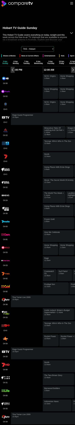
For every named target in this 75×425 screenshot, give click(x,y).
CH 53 (5, 249)
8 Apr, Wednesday (38, 62)
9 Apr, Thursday (50, 62)
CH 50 (5, 80)
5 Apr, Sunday (5, 62)
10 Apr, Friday (61, 62)
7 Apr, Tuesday (26, 62)
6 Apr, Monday (16, 62)
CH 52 (5, 93)
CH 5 (5, 106)
